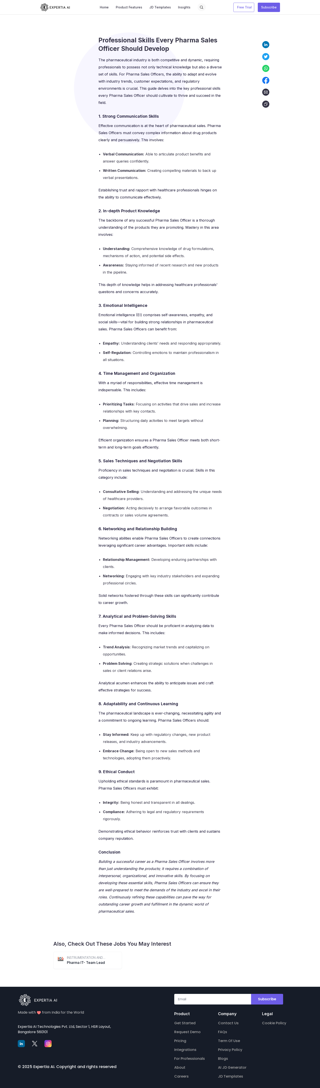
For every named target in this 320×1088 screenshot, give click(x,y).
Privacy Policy (230, 1049)
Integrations (185, 1049)
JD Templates (230, 1076)
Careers (181, 1076)
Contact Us (228, 1023)
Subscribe (269, 7)
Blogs (223, 1058)
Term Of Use (229, 1040)
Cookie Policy (274, 1023)
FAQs (222, 1031)
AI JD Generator (232, 1067)
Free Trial (244, 7)
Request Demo (187, 1031)
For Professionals (189, 1058)
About (179, 1067)
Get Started (185, 1023)
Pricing (180, 1040)
